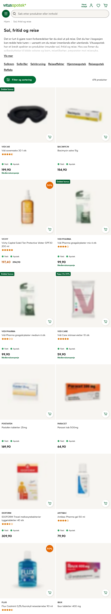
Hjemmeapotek (76, 64)
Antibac (62, 513)
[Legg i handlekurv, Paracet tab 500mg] (105, 414)
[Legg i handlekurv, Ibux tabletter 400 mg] (105, 592)
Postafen (7, 423)
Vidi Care (62, 331)
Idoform (6, 513)
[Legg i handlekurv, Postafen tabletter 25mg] (49, 414)
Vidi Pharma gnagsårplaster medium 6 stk (23, 335)
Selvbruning (38, 64)
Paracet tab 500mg (67, 427)
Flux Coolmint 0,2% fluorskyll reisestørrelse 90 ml (27, 606)
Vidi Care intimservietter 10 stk (73, 335)
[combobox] (60, 14)
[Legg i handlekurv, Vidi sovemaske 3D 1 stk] (49, 137)
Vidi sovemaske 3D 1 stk (14, 150)
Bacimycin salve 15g (67, 150)
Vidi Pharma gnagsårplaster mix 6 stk (77, 242)
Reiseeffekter (56, 64)
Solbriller (22, 64)
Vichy (5, 239)
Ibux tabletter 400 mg (69, 606)
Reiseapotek (96, 64)
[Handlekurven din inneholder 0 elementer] (105, 5)
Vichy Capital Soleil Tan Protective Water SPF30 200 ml (27, 244)
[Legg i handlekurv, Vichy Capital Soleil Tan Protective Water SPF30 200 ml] (49, 229)
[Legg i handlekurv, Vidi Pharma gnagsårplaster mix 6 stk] (105, 229)
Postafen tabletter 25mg (14, 427)
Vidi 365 (6, 146)
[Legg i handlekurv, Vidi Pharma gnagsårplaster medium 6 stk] (49, 321)
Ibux (61, 602)
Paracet (62, 423)
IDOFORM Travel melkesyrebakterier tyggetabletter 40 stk (21, 518)
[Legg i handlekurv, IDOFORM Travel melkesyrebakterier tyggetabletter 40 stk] (49, 503)
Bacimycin (63, 146)
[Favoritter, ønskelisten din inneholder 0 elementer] (98, 5)
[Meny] (6, 14)
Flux (5, 602)
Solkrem (9, 64)
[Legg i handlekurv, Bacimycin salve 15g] (105, 137)
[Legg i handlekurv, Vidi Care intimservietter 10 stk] (105, 321)
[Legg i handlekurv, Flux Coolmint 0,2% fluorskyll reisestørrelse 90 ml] (49, 592)
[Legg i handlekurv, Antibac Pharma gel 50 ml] (105, 503)
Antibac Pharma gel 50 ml (71, 516)
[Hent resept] (84, 5)
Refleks (8, 69)
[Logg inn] (91, 5)
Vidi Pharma (64, 239)
